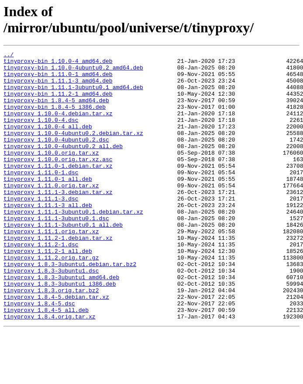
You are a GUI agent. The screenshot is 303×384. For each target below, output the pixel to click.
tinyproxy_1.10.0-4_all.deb (47, 142)
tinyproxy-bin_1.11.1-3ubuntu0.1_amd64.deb (73, 95)
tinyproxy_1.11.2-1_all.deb (47, 291)
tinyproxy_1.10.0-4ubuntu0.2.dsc (56, 158)
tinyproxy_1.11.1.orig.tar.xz (51, 268)
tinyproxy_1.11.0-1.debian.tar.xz (58, 189)
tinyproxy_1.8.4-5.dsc (39, 354)
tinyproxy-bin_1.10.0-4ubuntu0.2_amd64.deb (73, 71)
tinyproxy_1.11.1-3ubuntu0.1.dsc (56, 252)
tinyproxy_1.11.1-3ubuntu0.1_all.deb (63, 260)
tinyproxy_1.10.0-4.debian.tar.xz (58, 126)
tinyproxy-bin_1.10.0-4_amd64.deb (58, 63)
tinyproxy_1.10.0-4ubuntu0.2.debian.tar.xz (73, 150)
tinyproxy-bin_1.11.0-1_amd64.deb (58, 79)
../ (8, 55)
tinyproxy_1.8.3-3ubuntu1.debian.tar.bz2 (69, 307)
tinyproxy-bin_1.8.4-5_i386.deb (54, 118)
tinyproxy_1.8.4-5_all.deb (46, 362)
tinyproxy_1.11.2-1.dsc (41, 283)
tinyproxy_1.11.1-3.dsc (41, 228)
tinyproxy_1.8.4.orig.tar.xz (49, 370)
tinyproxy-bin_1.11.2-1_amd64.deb (58, 103)
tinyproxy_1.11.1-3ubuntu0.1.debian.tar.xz (73, 244)
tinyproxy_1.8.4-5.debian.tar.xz (56, 346)
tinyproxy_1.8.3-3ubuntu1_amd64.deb (61, 323)
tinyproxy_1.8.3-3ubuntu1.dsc (51, 315)
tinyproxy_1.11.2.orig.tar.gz (51, 299)
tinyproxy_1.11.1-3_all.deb (47, 236)
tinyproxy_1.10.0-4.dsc (41, 134)
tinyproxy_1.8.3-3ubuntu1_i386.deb (59, 331)
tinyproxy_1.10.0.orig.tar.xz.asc (58, 181)
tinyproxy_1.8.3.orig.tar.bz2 (51, 338)
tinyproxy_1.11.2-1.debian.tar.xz (58, 276)
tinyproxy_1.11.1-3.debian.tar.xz (58, 221)
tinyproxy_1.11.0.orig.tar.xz (51, 213)
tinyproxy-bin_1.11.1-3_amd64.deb (58, 87)
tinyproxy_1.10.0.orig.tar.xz (51, 173)
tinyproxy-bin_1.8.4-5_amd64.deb (56, 110)
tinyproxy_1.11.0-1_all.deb (47, 205)
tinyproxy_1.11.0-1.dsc (41, 197)
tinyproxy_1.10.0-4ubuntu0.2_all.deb (63, 166)
